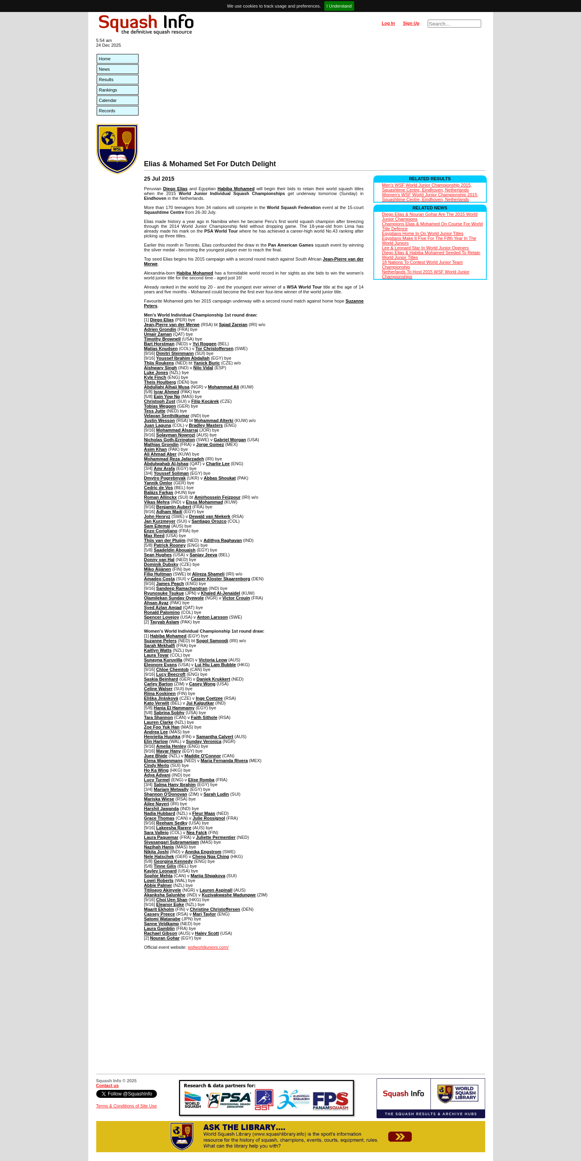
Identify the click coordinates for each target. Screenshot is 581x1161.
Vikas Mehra (157, 502)
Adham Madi (169, 511)
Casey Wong (202, 683)
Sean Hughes (158, 554)
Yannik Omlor (158, 482)
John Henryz (157, 516)
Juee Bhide (156, 755)
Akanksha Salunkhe (165, 894)
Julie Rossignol (208, 818)
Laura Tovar (156, 655)
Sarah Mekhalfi (159, 645)
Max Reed (154, 535)
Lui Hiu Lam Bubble (215, 664)
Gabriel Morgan (230, 439)
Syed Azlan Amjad (163, 607)
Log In (388, 23)
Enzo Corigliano (161, 530)
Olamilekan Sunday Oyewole (174, 597)
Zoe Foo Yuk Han (162, 727)
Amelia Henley (171, 746)
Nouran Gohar (165, 938)
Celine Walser (158, 688)
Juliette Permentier (216, 837)
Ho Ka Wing (156, 770)
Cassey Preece (159, 914)
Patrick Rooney (170, 545)
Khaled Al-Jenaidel (220, 593)
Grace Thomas (159, 818)
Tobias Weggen (160, 406)
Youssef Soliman (171, 473)
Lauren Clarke (158, 722)
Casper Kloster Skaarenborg (220, 578)
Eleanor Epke (170, 904)
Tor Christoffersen (214, 348)
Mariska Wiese (159, 799)
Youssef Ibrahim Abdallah (183, 358)
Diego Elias (175, 188)
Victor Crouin (236, 597)
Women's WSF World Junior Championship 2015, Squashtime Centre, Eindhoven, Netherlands (430, 197)
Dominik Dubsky (161, 564)
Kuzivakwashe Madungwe (229, 894)
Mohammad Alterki (213, 420)
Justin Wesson (159, 420)
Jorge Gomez (210, 444)
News (104, 69)
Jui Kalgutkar (200, 703)
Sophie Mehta (158, 875)
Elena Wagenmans (163, 760)
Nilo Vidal (203, 367)
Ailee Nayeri (156, 803)
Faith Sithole (204, 717)
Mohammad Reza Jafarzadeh (174, 458)
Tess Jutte (155, 410)
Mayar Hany (168, 751)
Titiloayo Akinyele (162, 890)
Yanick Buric (207, 362)
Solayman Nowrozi (175, 434)
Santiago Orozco (209, 521)
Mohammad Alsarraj (177, 430)
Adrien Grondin (160, 329)
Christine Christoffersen (215, 909)
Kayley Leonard (160, 870)
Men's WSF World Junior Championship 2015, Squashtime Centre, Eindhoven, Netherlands (427, 187)
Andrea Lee (156, 731)
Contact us (107, 1085)
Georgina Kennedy (173, 861)
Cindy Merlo (156, 765)
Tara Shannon (158, 717)
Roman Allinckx (160, 497)
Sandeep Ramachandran (181, 588)
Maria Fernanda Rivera (224, 760)
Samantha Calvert (214, 736)
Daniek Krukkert (213, 679)
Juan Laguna (157, 425)
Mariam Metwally (171, 789)
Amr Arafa (164, 468)
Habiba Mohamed (236, 188)
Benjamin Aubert (173, 506)
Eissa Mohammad (204, 502)
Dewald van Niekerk (209, 516)
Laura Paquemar (161, 837)
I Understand (339, 6)
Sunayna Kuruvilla (163, 659)
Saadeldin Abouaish (175, 550)
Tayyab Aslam (164, 621)
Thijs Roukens (159, 362)
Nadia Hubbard (159, 813)
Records (107, 110)
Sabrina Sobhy (169, 712)
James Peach (170, 583)
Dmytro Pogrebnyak (165, 478)
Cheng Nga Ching (210, 856)
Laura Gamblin (159, 928)
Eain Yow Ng (167, 396)
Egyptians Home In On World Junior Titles (423, 233)
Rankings (108, 90)
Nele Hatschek (159, 856)
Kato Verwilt (156, 703)
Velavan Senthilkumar (167, 415)
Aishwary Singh (160, 367)
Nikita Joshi (156, 851)
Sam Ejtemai (157, 526)
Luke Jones (156, 372)
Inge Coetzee (209, 698)
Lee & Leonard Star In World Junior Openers (425, 247)
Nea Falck (196, 832)
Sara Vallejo (156, 832)
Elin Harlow (156, 741)
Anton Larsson (212, 617)
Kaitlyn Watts (158, 650)
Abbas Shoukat (220, 478)
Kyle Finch (155, 377)
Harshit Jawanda (161, 808)
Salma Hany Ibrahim (175, 784)
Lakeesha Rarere (173, 827)
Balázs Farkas (158, 492)
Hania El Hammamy (174, 707)
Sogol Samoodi (212, 640)
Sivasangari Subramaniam (171, 842)
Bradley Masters (206, 425)
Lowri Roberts (159, 880)
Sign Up (411, 23)
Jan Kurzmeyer (160, 521)
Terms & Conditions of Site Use (126, 1105)
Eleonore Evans (160, 664)
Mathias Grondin (161, 444)
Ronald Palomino (162, 612)
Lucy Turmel (157, 779)
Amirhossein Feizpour (217, 497)
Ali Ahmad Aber (160, 454)
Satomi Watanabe (162, 918)
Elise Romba (201, 779)
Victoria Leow (212, 659)
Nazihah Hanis (159, 846)
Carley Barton (158, 683)
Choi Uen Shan (171, 899)
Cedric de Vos (158, 487)
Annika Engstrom (203, 851)
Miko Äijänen (157, 569)
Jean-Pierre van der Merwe (172, 324)
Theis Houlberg (160, 382)
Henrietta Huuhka (162, 736)
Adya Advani (157, 775)
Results (106, 79)
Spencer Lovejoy (161, 617)
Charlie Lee (218, 463)
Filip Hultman (158, 574)
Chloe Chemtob (172, 669)
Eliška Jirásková (161, 698)
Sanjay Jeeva (203, 554)
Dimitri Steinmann (175, 353)
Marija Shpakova (207, 875)
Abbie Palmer (158, 885)
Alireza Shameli (208, 574)
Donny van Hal (159, 559)
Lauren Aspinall (216, 890)
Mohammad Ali (223, 386)
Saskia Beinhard (161, 679)
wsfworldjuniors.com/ (208, 947)
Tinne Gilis (165, 866)
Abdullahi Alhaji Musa (167, 386)
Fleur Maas (203, 813)
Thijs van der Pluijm (165, 540)
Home (105, 58)
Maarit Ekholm (159, 909)
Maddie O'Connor (202, 755)
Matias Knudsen (161, 348)
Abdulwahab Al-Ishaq (166, 463)
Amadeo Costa (159, 578)
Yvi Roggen (204, 343)
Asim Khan (155, 449)
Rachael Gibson (160, 933)
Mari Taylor (204, 914)
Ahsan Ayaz (156, 602)
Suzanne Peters (160, 640)
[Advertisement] (314, 100)
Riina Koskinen (160, 693)
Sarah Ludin (216, 794)
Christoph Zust (159, 401)
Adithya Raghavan (223, 540)
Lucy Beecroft (170, 674)
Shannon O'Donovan (165, 794)
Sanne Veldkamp (161, 923)
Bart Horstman (159, 343)
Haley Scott (207, 933)
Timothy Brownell (162, 339)
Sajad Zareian (233, 324)
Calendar (108, 100)
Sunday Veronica (204, 741)
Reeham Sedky (171, 822)
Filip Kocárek (205, 401)
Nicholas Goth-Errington (169, 439)
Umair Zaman (158, 334)
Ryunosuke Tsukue (164, 593)
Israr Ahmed (166, 391)
